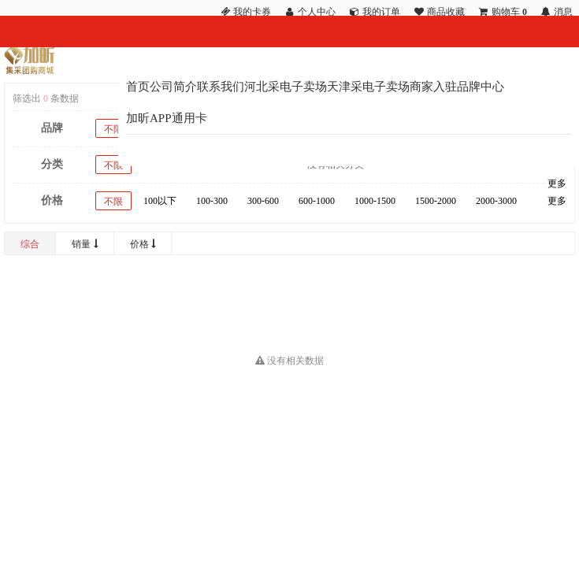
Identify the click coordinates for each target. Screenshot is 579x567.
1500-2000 (435, 200)
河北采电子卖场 (285, 86)
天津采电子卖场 (368, 86)
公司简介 (173, 86)
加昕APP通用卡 (166, 118)
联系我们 (220, 86)
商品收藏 (446, 11)
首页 (138, 86)
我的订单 (381, 11)
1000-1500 (374, 200)
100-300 (212, 200)
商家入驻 (433, 86)
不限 (113, 129)
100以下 (159, 200)
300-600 (263, 200)
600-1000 (317, 200)
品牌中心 (480, 86)
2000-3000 (496, 200)
